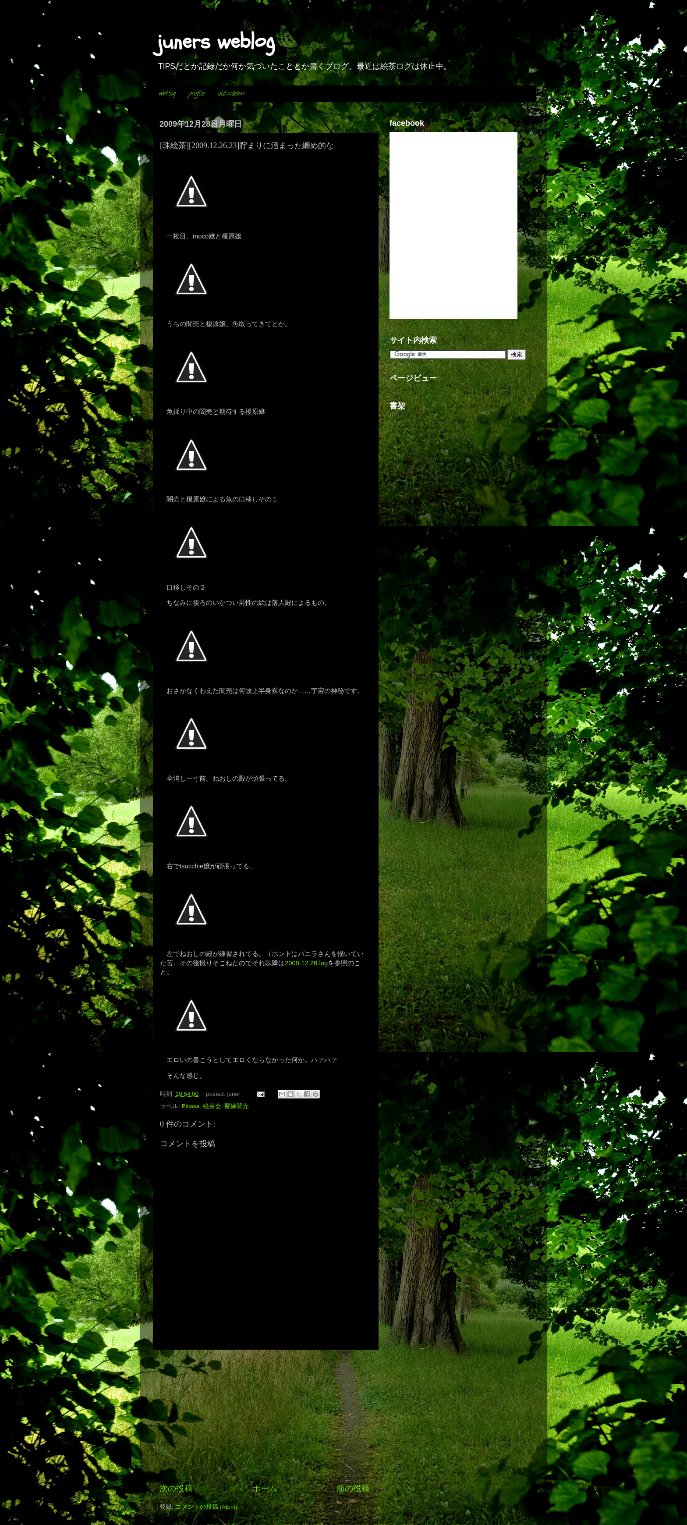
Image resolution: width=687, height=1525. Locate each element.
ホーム (264, 1488)
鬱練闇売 (236, 1106)
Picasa (191, 1106)
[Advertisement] (264, 1416)
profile (197, 94)
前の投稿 (353, 1488)
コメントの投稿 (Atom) (206, 1507)
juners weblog (216, 41)
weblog (167, 94)
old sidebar (231, 94)
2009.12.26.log (306, 963)
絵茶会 (212, 1106)
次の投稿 (176, 1488)
